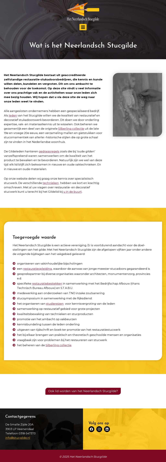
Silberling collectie (59, 345)
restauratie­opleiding (37, 268)
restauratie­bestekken (47, 283)
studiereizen (55, 303)
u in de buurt (72, 191)
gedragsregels (49, 151)
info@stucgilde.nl (17, 437)
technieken (51, 183)
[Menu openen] (83, 27)
